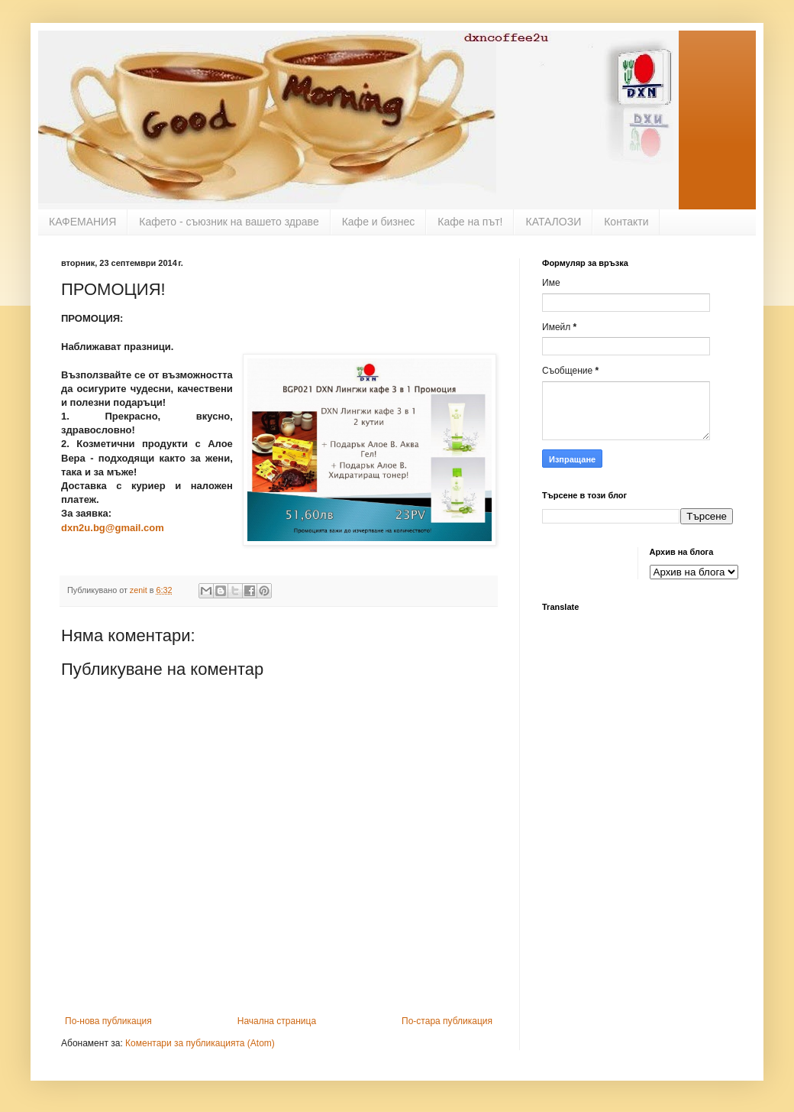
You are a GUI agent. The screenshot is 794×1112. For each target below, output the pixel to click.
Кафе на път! (469, 222)
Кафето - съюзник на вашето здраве (228, 222)
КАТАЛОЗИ (553, 222)
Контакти (626, 222)
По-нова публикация (108, 1021)
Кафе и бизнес (378, 222)
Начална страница (276, 1021)
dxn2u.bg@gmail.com (112, 527)
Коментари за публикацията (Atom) (200, 1043)
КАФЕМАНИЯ (82, 222)
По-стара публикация (447, 1021)
